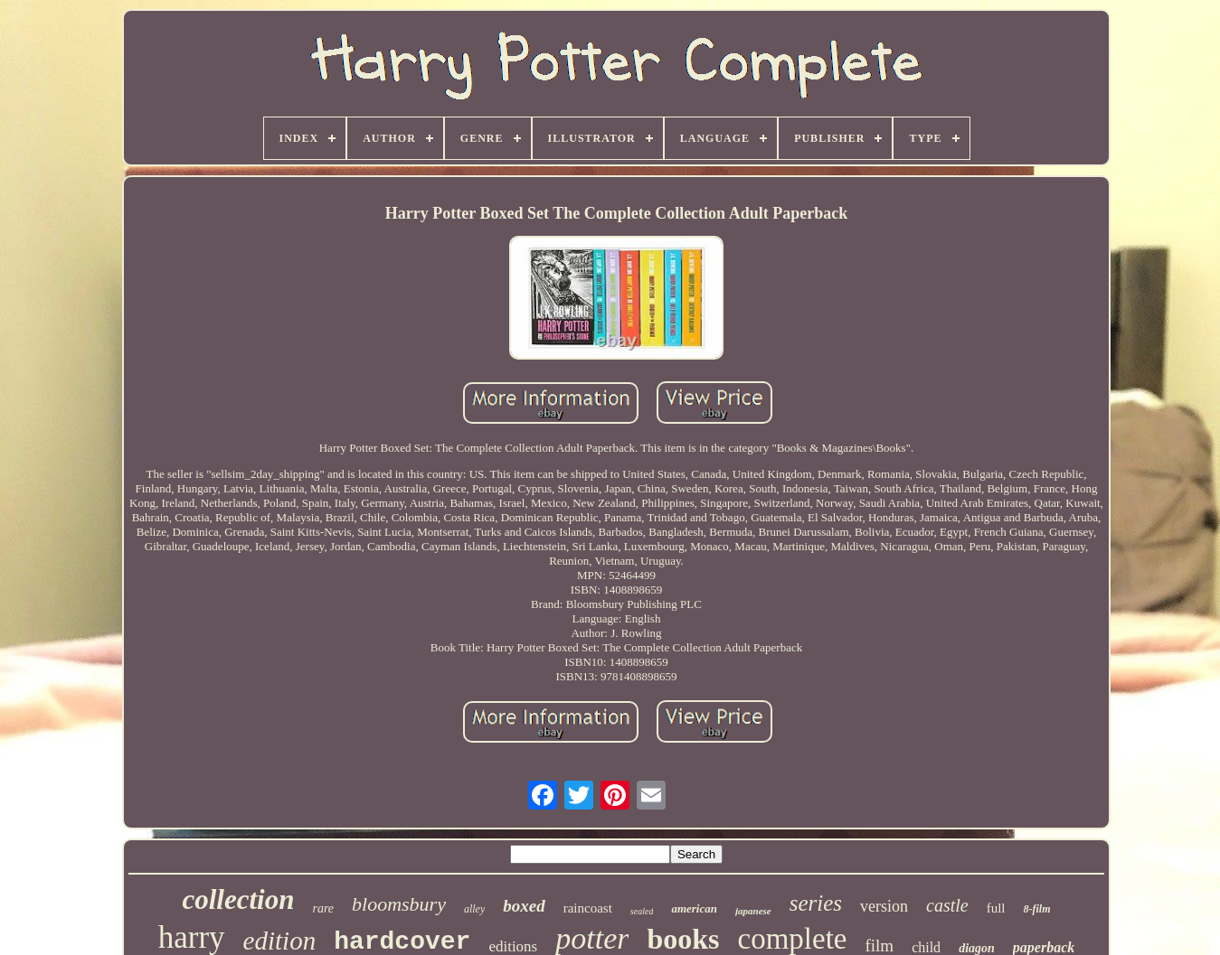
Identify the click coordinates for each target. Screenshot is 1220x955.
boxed (523, 905)
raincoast (587, 908)
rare (323, 908)
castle (947, 905)
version (884, 906)
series (816, 903)
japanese (753, 910)
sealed (642, 911)
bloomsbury (399, 904)
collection (238, 899)
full (996, 908)
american (694, 908)
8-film (1037, 909)
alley (474, 909)
